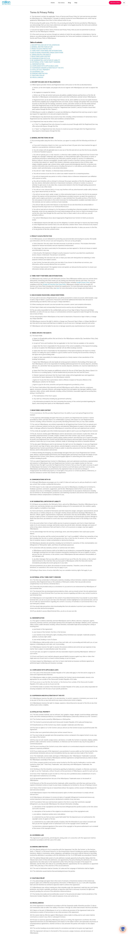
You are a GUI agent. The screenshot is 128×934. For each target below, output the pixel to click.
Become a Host (115, 2)
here (58, 288)
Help (76, 3)
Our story (61, 3)
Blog (69, 3)
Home (52, 3)
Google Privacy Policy (83, 282)
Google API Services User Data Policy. (54, 284)
